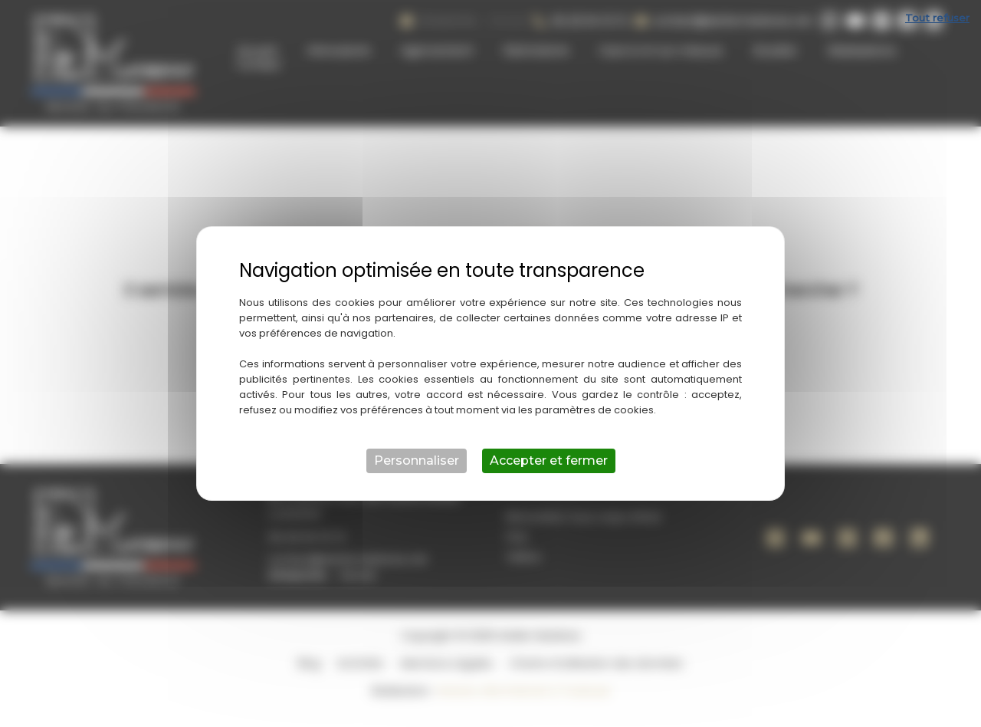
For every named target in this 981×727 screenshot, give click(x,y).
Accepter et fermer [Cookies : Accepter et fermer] (549, 460)
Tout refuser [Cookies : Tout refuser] (937, 18)
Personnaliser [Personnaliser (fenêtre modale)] (416, 460)
